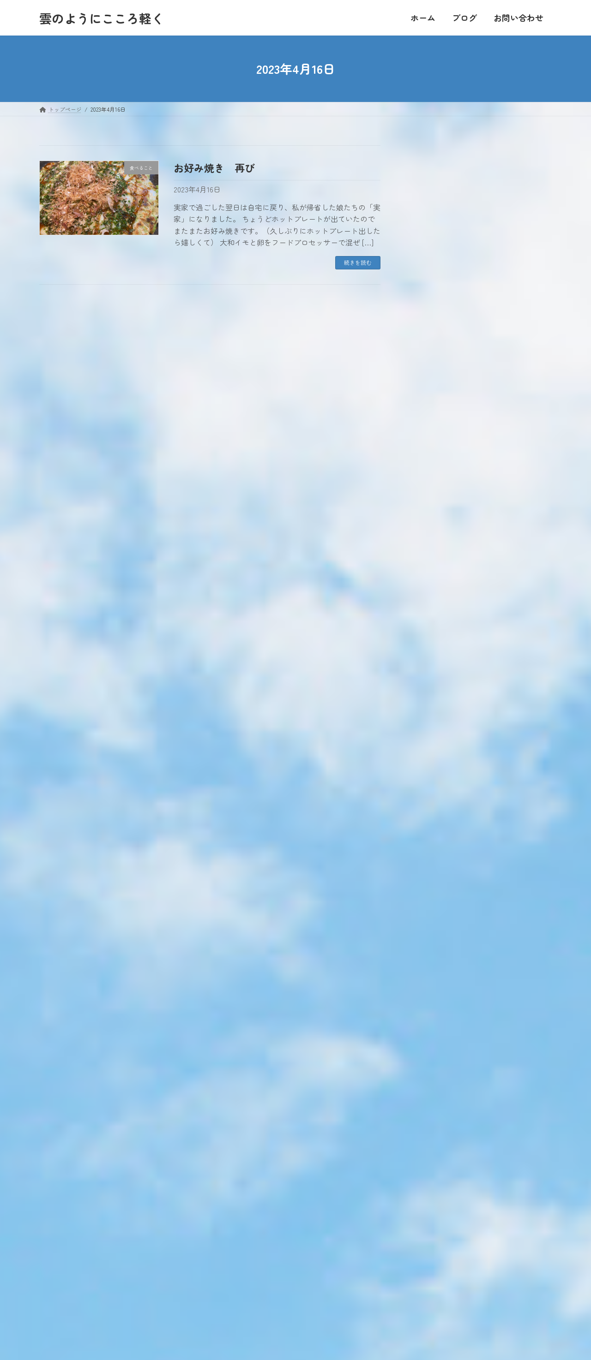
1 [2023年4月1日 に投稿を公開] (521, 188)
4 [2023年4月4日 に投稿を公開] (440, 202)
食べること (435, 864)
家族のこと (435, 673)
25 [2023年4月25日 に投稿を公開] (440, 246)
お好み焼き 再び (214, 167)
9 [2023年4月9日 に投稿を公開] (541, 202)
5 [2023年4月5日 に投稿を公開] (460, 202)
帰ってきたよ (473, 474)
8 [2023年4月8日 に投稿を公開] (521, 202)
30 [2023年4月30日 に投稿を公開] (541, 246)
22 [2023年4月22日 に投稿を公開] (521, 232)
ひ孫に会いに (473, 526)
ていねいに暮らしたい (454, 694)
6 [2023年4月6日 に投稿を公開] (480, 202)
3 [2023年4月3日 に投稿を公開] (420, 202)
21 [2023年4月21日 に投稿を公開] (501, 232)
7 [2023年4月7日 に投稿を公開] (501, 202)
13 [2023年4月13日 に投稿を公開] (481, 217)
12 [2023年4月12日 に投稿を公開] (460, 217)
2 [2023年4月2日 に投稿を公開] (541, 188)
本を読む (431, 715)
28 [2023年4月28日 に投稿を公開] (501, 246)
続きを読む (358, 262)
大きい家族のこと (446, 651)
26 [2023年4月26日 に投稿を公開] (460, 246)
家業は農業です (443, 630)
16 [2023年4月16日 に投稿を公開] (541, 217)
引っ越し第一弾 (477, 317)
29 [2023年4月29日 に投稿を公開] (521, 246)
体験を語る (470, 370)
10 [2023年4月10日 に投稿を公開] (420, 217)
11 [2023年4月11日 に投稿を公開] (440, 217)
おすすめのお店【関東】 (457, 906)
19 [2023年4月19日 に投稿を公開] (461, 232)
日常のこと (435, 736)
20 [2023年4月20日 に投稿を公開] (480, 232)
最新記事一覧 (524, 576)
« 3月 (419, 266)
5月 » (542, 266)
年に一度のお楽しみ (483, 422)
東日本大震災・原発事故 (457, 842)
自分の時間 (435, 779)
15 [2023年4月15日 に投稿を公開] (521, 217)
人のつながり (439, 609)
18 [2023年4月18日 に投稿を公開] (440, 232)
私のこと (431, 821)
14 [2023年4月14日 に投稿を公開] (501, 217)
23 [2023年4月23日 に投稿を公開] (541, 232)
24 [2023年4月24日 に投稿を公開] (420, 246)
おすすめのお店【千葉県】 (461, 885)
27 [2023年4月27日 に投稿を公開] (480, 246)
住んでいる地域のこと (454, 757)
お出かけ (431, 800)
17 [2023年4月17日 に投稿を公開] (420, 232)
